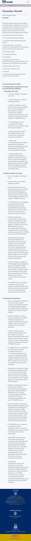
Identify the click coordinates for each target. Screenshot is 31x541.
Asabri (3, 15)
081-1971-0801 (21, 502)
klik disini (15, 517)
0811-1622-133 (21, 501)
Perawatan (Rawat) (11, 15)
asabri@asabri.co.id (17, 504)
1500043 (11, 5)
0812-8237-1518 (11, 499)
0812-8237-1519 (20, 499)
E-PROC (26, 5)
